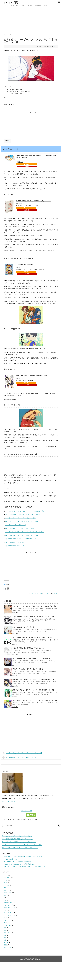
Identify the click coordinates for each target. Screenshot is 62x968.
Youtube (6, 942)
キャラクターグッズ (9, 907)
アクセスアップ (8, 905)
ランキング (46, 593)
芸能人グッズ (7, 932)
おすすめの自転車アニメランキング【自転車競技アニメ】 (21, 535)
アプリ (6, 945)
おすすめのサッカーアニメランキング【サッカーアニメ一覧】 (23, 514)
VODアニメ (7, 877)
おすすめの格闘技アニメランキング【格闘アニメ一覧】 (21, 539)
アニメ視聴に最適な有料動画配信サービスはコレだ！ (17, 839)
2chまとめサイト (8, 902)
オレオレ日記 (11, 2)
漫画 (5, 927)
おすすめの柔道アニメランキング (14, 546)
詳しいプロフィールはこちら (10, 801)
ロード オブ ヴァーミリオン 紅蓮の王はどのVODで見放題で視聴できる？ (25, 866)
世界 (5, 887)
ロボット (6, 890)
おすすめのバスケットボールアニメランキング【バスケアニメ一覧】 (25, 511)
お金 (5, 900)
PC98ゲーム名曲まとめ (10, 859)
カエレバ (22, 203)
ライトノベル (7, 947)
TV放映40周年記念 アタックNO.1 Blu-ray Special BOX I (33, 201)
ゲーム (6, 880)
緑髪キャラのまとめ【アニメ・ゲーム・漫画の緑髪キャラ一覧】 (33, 690)
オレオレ (55, 593)
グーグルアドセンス (9, 915)
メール (6, 922)
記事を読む (15, 612)
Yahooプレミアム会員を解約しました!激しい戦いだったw (19, 842)
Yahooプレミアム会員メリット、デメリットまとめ (17, 836)
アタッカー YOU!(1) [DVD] (24, 264)
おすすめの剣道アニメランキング (14, 542)
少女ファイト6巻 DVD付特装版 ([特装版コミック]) (31, 375)
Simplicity (35, 958)
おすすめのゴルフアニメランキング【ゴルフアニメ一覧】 (21, 521)
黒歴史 (6, 895)
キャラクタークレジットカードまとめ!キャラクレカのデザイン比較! (34, 606)
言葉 (5, 935)
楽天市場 (27, 166)
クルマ (6, 910)
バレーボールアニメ (36, 593)
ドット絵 (6, 885)
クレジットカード (9, 912)
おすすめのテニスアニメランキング (15, 525)
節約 (5, 930)
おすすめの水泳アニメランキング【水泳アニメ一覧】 (20, 518)
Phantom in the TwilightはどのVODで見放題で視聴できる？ (21, 864)
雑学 (5, 937)
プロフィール (7, 920)
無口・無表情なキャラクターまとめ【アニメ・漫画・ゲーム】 (32, 658)
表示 (9, 140)
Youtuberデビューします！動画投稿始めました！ (18, 861)
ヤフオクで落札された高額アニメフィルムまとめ (28, 648)
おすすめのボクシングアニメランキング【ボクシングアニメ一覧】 (24, 532)
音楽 (5, 940)
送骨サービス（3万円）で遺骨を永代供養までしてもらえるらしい (23, 856)
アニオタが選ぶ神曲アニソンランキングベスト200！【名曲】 (32, 637)
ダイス (6, 882)
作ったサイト (7, 925)
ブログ (6, 917)
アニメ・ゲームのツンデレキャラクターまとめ (27, 669)
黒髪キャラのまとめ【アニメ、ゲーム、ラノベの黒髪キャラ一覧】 (34, 679)
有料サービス (7, 892)
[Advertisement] (31, 20)
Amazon (26, 164)
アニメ (56, 46)
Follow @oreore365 (26, 811)
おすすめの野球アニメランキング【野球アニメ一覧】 (20, 528)
